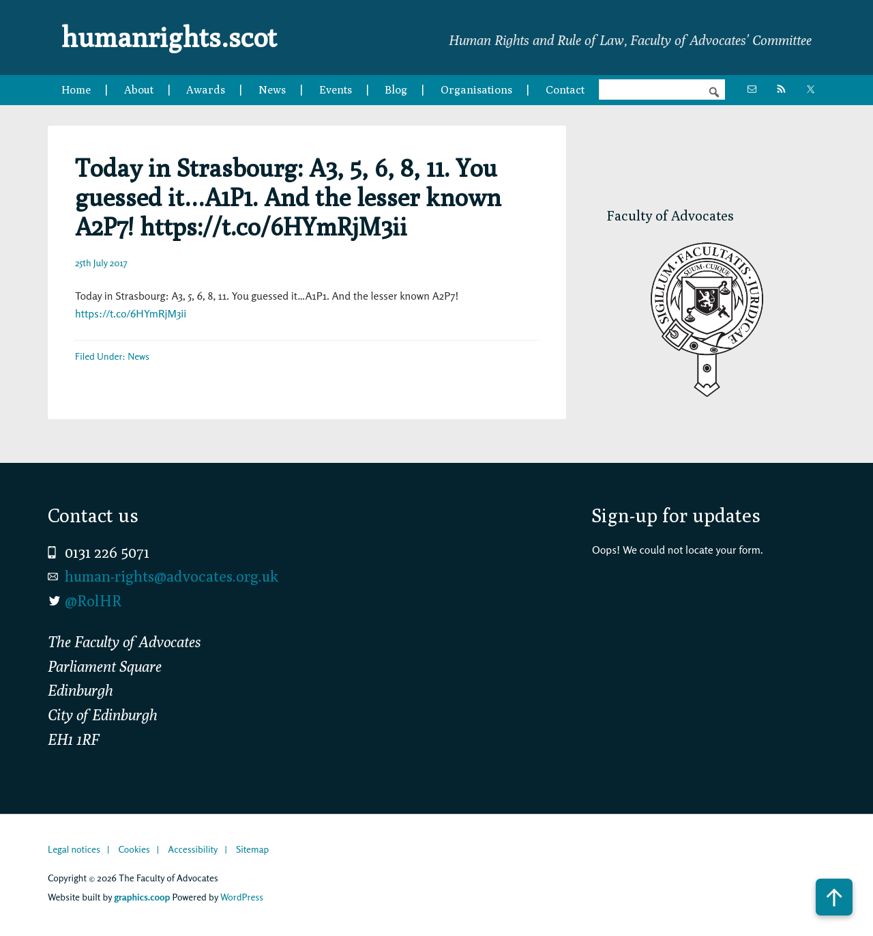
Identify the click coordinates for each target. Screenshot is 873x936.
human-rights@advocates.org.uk (171, 576)
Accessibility (193, 849)
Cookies (133, 849)
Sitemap (252, 849)
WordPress (241, 897)
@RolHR (93, 601)
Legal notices (74, 849)
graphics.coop (142, 897)
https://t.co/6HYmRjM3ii (130, 313)
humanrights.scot (169, 36)
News (138, 356)
